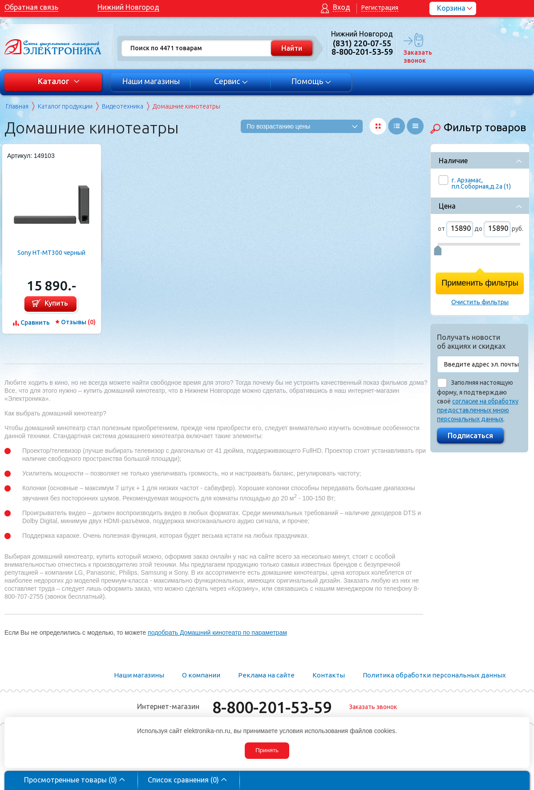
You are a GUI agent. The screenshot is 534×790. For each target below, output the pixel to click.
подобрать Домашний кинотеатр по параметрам (217, 632)
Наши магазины (151, 81)
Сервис (231, 81)
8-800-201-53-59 (272, 707)
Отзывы (78, 322)
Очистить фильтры (480, 302)
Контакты (328, 675)
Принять (267, 750)
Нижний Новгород (128, 7)
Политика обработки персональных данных (434, 675)
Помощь (311, 81)
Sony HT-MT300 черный (51, 252)
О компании (201, 675)
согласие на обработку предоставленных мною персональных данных (477, 410)
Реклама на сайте (266, 675)
